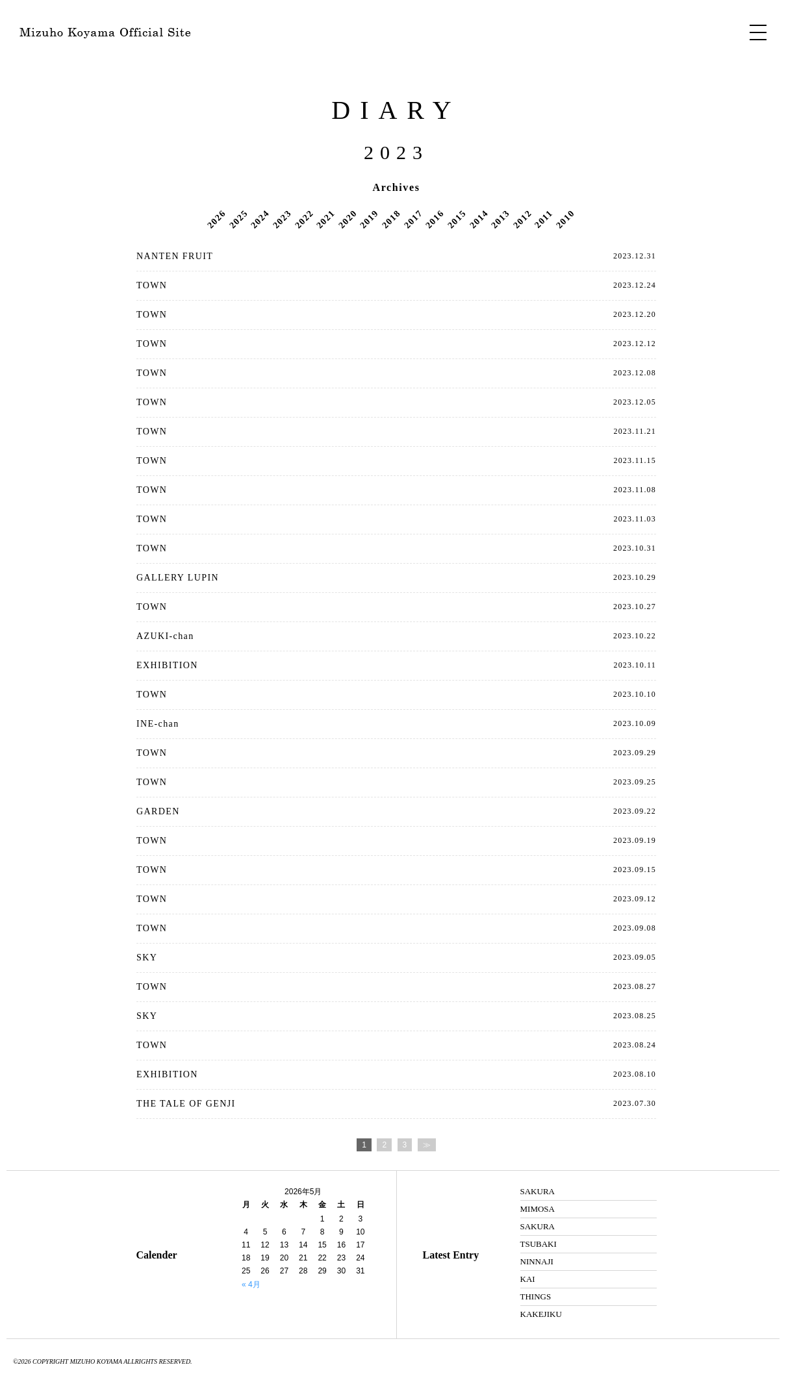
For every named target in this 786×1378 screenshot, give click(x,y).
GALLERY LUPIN (177, 578)
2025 (238, 219)
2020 (347, 219)
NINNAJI (536, 1261)
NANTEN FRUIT (174, 256)
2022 (304, 219)
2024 (260, 219)
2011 (544, 219)
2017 (413, 219)
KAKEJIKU (541, 1314)
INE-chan (157, 724)
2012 (522, 219)
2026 (216, 219)
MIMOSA (537, 1209)
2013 (500, 219)
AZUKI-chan (165, 636)
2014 (479, 219)
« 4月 (251, 1284)
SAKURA (537, 1191)
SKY (146, 957)
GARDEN (158, 811)
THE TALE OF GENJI (186, 1104)
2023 (282, 219)
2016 (435, 219)
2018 (391, 219)
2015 (457, 219)
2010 (565, 219)
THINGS (535, 1296)
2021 (325, 219)
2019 (370, 219)
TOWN (151, 285)
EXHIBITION (167, 665)
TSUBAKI (538, 1244)
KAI (527, 1279)
